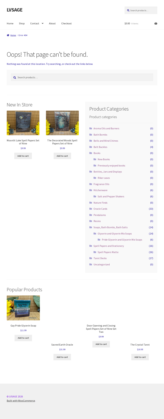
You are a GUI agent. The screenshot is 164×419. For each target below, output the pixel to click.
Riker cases (104, 177)
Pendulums (100, 215)
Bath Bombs (100, 134)
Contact (34, 23)
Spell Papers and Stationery (109, 245)
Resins (97, 221)
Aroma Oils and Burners (106, 128)
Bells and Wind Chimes (106, 140)
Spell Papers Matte (108, 252)
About (52, 23)
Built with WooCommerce (21, 400)
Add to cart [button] (23, 155)
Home (10, 23)
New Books (104, 159)
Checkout (66, 23)
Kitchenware (100, 190)
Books (97, 153)
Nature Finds (100, 202)
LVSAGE (14, 10)
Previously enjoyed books (111, 165)
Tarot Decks (100, 258)
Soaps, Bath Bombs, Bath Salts (111, 227)
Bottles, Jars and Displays (108, 171)
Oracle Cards (100, 208)
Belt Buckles (100, 147)
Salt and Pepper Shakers (111, 196)
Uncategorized (102, 264)
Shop (22, 23)
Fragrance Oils (101, 184)
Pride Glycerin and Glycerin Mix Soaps (122, 239)
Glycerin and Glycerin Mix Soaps (115, 233)
